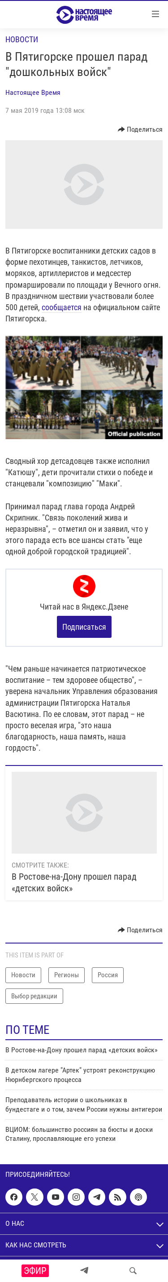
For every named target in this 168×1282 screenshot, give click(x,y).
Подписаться (84, 627)
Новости (21, 39)
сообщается (62, 307)
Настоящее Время (32, 92)
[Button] (140, 129)
